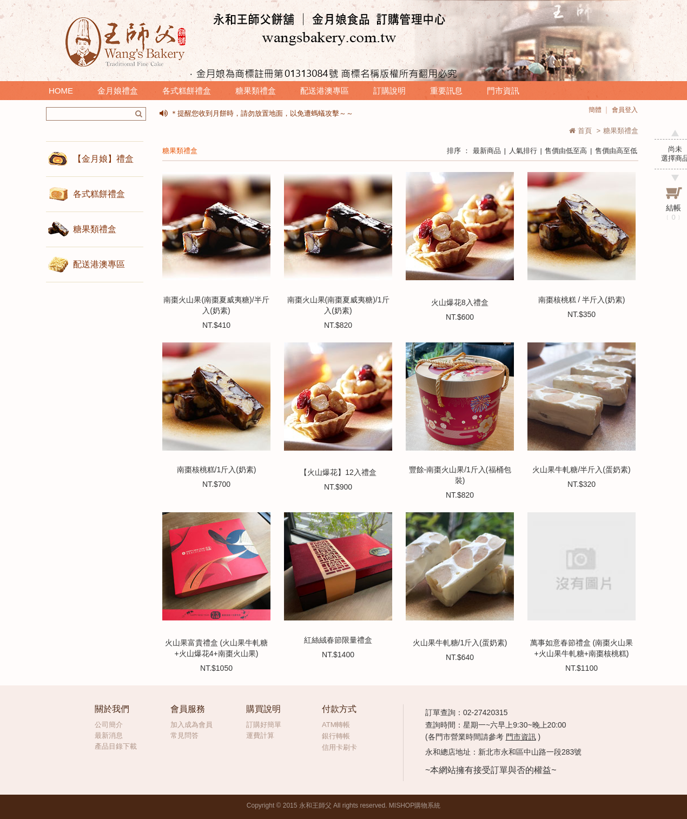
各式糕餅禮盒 (186, 90)
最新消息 (109, 735)
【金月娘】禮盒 (103, 158)
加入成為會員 (191, 725)
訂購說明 (389, 90)
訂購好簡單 (263, 725)
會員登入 (625, 110)
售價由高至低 (616, 151)
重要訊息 (446, 90)
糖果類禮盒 (255, 90)
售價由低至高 (566, 151)
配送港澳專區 (324, 90)
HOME (61, 90)
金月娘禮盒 (117, 90)
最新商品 (487, 151)
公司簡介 (109, 725)
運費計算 (260, 735)
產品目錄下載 (116, 746)
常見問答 (184, 735)
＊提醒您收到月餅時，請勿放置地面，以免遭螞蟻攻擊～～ (261, 113)
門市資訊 (503, 90)
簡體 (595, 110)
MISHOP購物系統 (414, 805)
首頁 (580, 131)
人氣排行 (523, 151)
